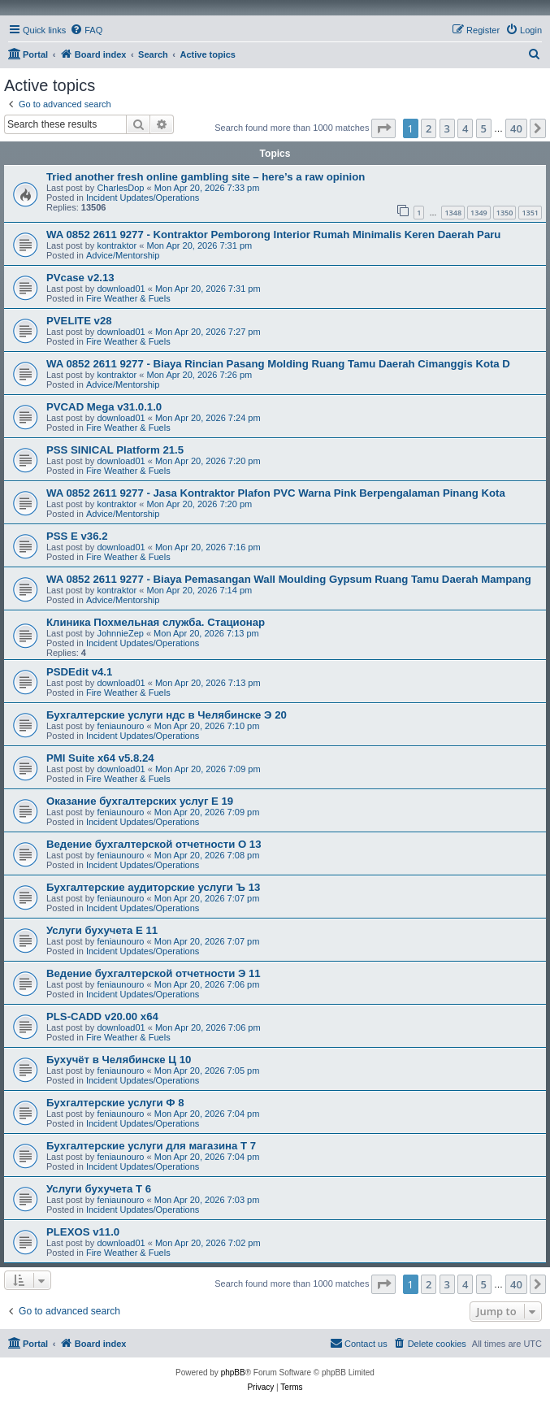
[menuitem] (86, 30)
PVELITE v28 (79, 321)
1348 (452, 212)
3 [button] (447, 128)
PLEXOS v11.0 (82, 1232)
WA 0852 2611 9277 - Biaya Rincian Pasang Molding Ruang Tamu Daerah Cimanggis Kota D (278, 364)
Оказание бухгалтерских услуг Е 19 (139, 801)
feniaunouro (120, 726)
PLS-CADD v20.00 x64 (102, 1016)
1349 (478, 212)
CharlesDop (120, 188)
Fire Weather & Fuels (128, 298)
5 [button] (484, 128)
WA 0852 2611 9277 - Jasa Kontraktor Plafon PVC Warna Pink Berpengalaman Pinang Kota (275, 493)
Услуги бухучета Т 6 (98, 1189)
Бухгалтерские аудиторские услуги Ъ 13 (153, 887)
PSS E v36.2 (77, 536)
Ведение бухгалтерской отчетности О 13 (154, 844)
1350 (504, 212)
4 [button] (465, 128)
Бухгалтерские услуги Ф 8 (115, 1103)
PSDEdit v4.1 (79, 672)
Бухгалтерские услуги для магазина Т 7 (151, 1146)
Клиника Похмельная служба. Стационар (155, 622)
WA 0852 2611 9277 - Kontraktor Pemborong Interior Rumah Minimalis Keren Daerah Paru (273, 234)
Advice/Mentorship (123, 255)
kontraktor (116, 245)
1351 (530, 212)
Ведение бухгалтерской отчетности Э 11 (153, 973)
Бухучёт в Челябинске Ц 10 (118, 1059)
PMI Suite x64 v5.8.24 (100, 758)
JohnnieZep (120, 633)
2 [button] (428, 128)
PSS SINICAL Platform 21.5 (115, 450)
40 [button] (516, 128)
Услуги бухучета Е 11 (102, 930)
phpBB (233, 1372)
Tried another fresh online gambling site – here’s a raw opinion (205, 177)
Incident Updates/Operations (142, 197)
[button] (383, 128)
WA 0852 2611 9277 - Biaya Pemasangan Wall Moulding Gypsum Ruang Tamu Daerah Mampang (288, 579)
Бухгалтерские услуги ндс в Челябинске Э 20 (166, 715)
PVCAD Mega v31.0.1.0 (104, 407)
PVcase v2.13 (80, 277)
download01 (121, 288)
